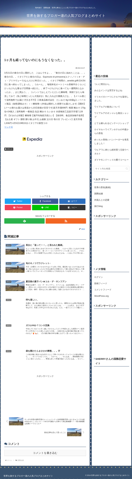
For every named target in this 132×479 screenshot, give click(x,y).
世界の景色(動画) (102, 187)
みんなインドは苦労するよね (108, 90)
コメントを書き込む (45, 453)
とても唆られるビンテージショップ (111, 123)
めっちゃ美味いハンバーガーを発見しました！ (111, 141)
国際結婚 (9, 149)
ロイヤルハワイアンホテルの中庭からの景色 (111, 131)
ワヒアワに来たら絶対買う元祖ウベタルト (111, 152)
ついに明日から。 (102, 84)
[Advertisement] (45, 46)
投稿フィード (100, 283)
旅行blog (98, 206)
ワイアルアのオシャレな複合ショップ (111, 115)
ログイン (98, 277)
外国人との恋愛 (101, 200)
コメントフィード (102, 289)
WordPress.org (101, 296)
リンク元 (8, 127)
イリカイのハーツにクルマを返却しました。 (111, 99)
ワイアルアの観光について (107, 107)
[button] (127, 168)
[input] (111, 168)
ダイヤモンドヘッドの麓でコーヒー (111, 160)
